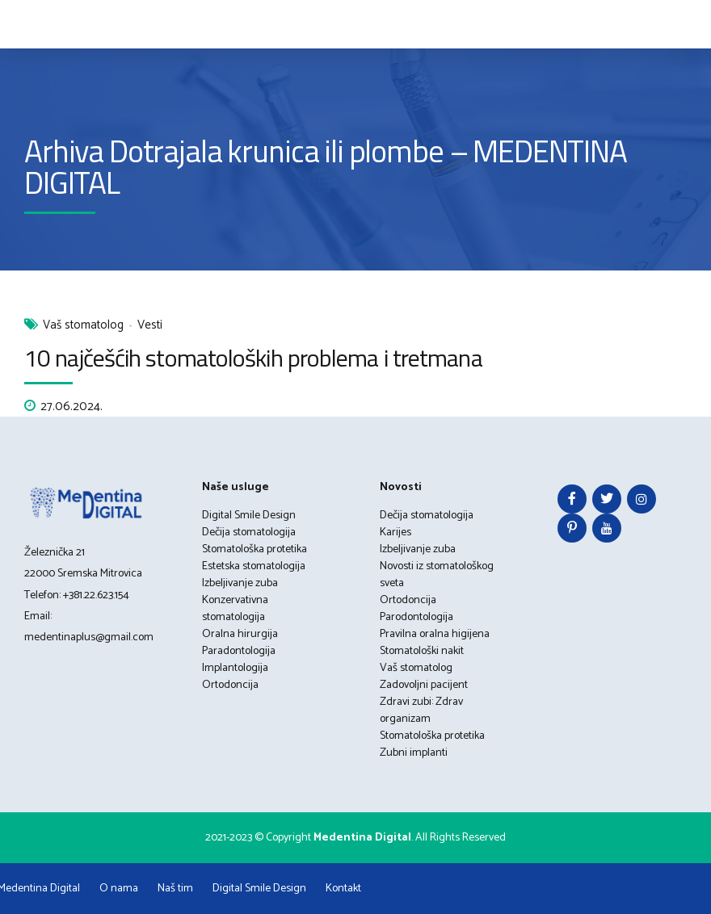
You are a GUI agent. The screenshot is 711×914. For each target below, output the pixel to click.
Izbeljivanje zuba (240, 583)
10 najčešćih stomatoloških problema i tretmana (253, 357)
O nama (118, 888)
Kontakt (343, 888)
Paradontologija (239, 651)
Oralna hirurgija (240, 634)
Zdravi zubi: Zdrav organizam (421, 710)
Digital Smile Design (249, 515)
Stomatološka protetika (254, 549)
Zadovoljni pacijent (424, 685)
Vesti (149, 325)
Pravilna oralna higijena (435, 634)
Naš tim (175, 888)
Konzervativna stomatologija (235, 609)
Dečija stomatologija (249, 532)
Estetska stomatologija (253, 566)
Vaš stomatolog (83, 325)
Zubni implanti (414, 753)
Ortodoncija (230, 685)
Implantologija (235, 668)
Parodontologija (416, 617)
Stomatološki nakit (422, 651)
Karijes (395, 532)
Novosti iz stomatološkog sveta (437, 575)
